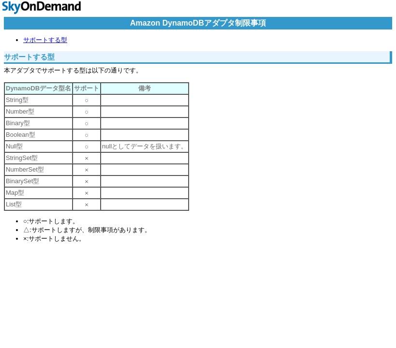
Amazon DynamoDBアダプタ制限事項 (198, 23)
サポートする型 (45, 40)
